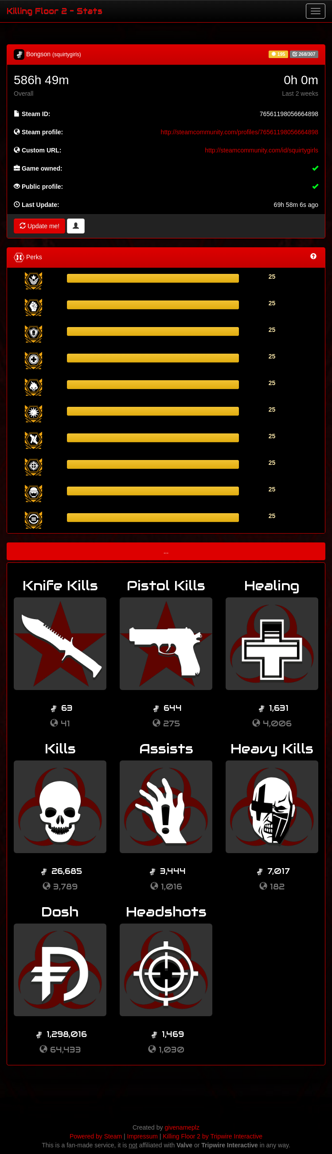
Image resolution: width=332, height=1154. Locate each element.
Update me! (39, 226)
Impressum (142, 1136)
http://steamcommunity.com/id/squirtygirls (261, 150)
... (166, 551)
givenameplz (181, 1127)
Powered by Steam (96, 1136)
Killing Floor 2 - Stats (54, 11)
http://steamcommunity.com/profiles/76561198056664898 (239, 132)
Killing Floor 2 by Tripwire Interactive (212, 1136)
